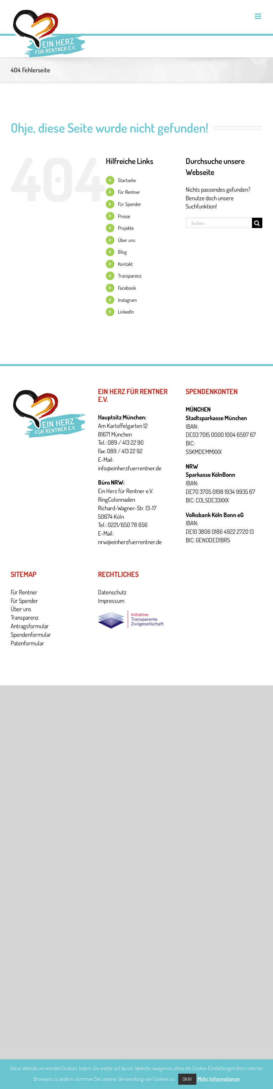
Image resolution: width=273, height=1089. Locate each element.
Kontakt (125, 264)
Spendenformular (31, 634)
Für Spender (129, 204)
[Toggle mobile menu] (258, 16)
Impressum (111, 600)
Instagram (127, 300)
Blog (122, 252)
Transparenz (129, 276)
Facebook (127, 288)
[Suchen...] (219, 223)
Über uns (126, 240)
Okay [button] (187, 1079)
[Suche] (257, 223)
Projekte (126, 228)
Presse (124, 216)
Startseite (127, 180)
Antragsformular (30, 626)
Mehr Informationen (218, 1078)
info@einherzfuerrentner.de (129, 468)
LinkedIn (126, 312)
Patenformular (27, 643)
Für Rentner (129, 192)
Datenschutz (112, 592)
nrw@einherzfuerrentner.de (130, 542)
